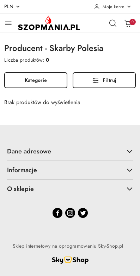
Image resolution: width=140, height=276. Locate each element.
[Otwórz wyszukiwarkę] (113, 23)
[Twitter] (83, 213)
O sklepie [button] (70, 188)
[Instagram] (70, 213)
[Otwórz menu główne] (8, 23)
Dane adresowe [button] (70, 151)
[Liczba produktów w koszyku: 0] (128, 23)
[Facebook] (57, 213)
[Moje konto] (113, 7)
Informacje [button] (70, 169)
